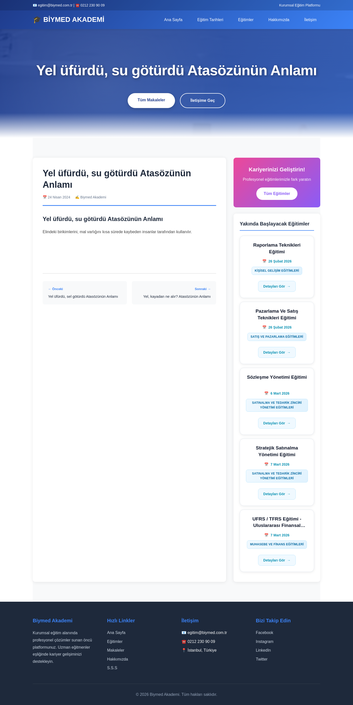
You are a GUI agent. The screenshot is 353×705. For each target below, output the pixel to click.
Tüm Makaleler (151, 100)
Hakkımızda (278, 20)
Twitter (261, 659)
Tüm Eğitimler (277, 193)
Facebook (264, 633)
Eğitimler (246, 20)
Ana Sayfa (173, 20)
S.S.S (112, 668)
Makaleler (115, 650)
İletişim (310, 20)
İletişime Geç (202, 100)
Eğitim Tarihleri (210, 20)
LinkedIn (263, 650)
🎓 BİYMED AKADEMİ (68, 19)
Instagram (264, 641)
